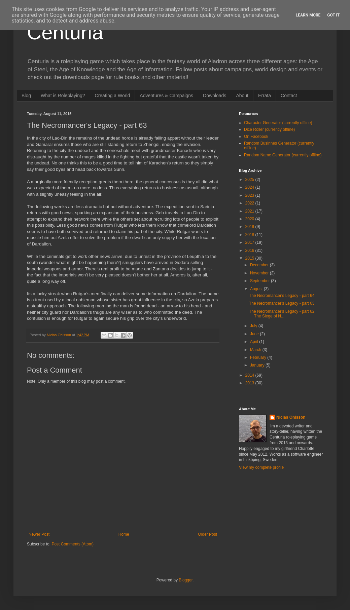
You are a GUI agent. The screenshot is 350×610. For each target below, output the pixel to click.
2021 (250, 211)
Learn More (308, 15)
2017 (250, 242)
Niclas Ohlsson (291, 417)
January (258, 365)
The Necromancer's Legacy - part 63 (281, 303)
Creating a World (112, 95)
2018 (250, 234)
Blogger (186, 580)
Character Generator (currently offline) (278, 122)
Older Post (207, 534)
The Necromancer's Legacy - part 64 (281, 295)
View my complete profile (261, 467)
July (254, 325)
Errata (264, 95)
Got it (333, 15)
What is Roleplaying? (63, 95)
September (260, 280)
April (254, 341)
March (256, 349)
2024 (250, 187)
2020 (250, 219)
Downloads (214, 95)
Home (123, 534)
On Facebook (256, 136)
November (260, 273)
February (258, 357)
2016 (250, 250)
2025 (250, 179)
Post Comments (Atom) (72, 544)
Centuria (65, 32)
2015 (250, 258)
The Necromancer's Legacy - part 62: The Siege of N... (282, 313)
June (255, 334)
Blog (26, 95)
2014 (250, 375)
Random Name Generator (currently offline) (283, 155)
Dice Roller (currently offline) (269, 129)
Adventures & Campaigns (166, 95)
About (242, 95)
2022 (250, 203)
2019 (250, 226)
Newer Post (39, 534)
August (257, 289)
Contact (289, 95)
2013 (250, 383)
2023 (250, 195)
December (260, 265)
